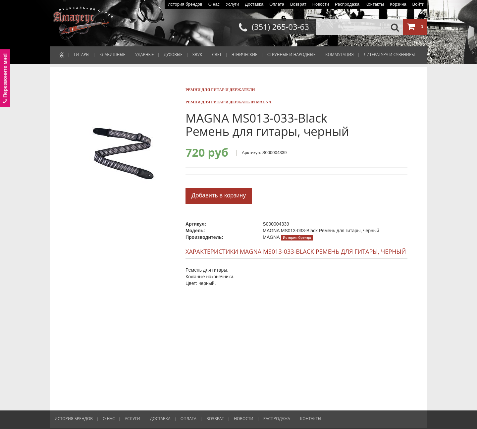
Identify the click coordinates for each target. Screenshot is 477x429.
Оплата (276, 4)
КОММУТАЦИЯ (339, 54)
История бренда (297, 238)
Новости (320, 4)
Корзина (398, 4)
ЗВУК (197, 54)
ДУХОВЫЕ (173, 54)
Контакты (374, 4)
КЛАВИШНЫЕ (112, 54)
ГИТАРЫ (81, 54)
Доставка (254, 4)
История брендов (185, 4)
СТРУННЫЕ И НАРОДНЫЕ (291, 54)
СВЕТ (217, 54)
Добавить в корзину (218, 195)
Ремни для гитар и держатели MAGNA (228, 102)
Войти (418, 4)
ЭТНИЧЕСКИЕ (244, 54)
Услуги (232, 4)
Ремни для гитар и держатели (220, 89)
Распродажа (347, 4)
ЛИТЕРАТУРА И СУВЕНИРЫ (389, 54)
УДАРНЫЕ (144, 54)
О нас (214, 4)
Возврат (298, 4)
